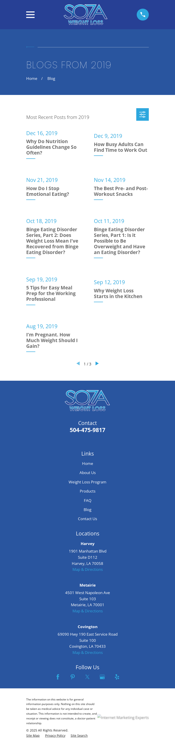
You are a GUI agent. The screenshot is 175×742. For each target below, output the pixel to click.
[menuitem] (33, 735)
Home (87, 463)
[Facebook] (57, 676)
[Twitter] (87, 676)
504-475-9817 (87, 430)
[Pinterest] (72, 676)
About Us (88, 472)
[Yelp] (117, 676)
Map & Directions (87, 569)
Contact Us (87, 518)
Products (87, 491)
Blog (87, 509)
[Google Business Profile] (102, 676)
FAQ (87, 500)
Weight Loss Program (87, 482)
